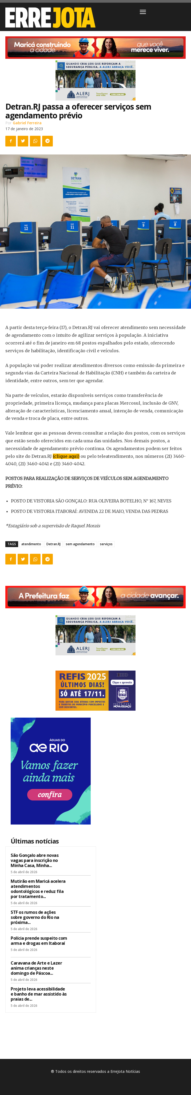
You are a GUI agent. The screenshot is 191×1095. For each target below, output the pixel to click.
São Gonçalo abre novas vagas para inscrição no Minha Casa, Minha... (34, 860)
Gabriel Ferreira (27, 122)
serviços (106, 544)
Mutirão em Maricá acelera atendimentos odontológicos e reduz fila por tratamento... (38, 889)
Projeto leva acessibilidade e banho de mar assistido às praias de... (39, 994)
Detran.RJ (53, 544)
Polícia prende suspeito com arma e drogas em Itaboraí (39, 940)
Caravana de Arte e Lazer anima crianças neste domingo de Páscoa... (36, 968)
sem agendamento (80, 544)
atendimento (31, 544)
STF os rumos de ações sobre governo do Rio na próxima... (35, 917)
